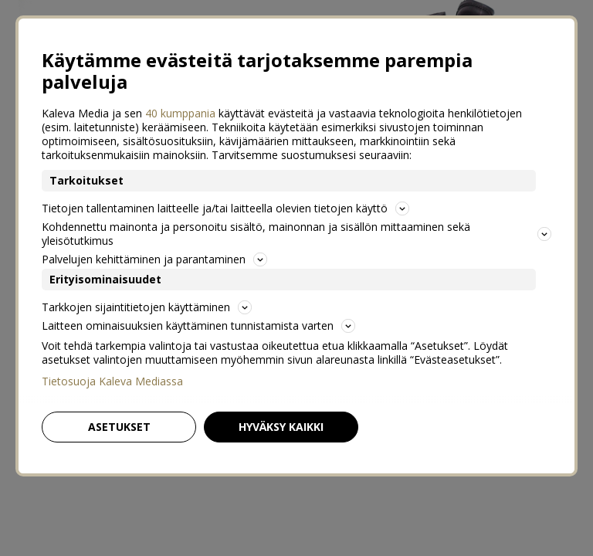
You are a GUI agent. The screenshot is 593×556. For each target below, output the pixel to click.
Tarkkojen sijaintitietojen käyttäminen (147, 307)
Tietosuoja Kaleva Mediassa (112, 381)
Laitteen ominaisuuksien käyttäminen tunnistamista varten (198, 325)
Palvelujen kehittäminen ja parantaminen (154, 259)
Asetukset (119, 426)
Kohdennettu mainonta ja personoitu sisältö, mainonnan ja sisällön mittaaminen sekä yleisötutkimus (296, 233)
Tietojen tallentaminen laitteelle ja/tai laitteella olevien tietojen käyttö (225, 208)
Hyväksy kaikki (281, 426)
